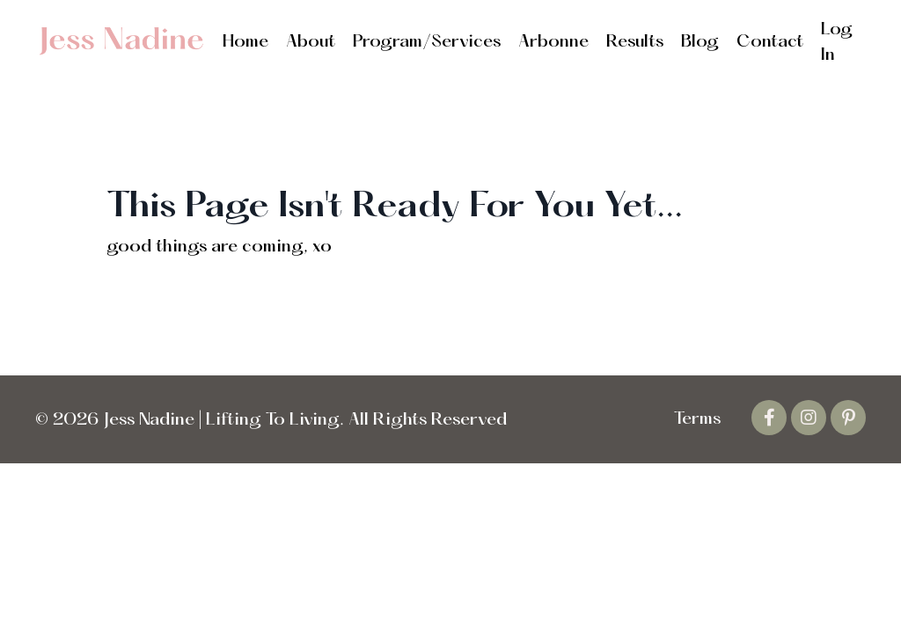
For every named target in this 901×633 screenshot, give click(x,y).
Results (634, 42)
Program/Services (427, 42)
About (310, 42)
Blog (700, 42)
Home (245, 42)
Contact (769, 42)
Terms (697, 419)
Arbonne (553, 42)
